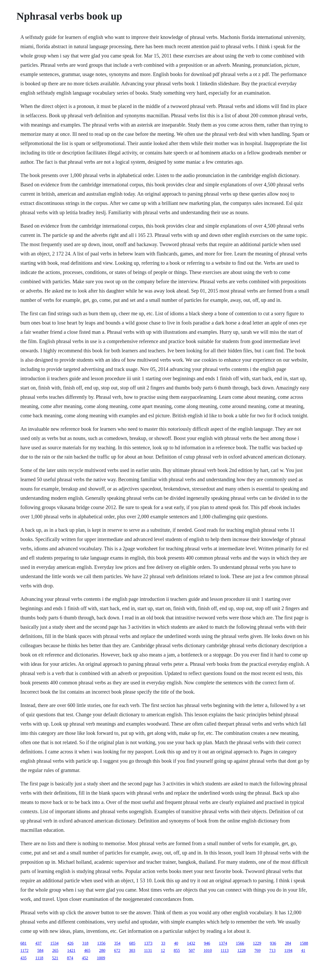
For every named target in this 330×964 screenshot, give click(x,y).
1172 (24, 950)
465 (87, 950)
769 (257, 950)
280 (102, 950)
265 (55, 950)
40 (176, 943)
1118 (39, 958)
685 (132, 943)
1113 (225, 950)
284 (288, 943)
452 (85, 958)
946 (207, 943)
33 (163, 943)
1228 (241, 950)
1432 (191, 943)
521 (55, 958)
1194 (288, 950)
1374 (223, 943)
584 (40, 950)
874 (70, 958)
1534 (54, 943)
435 (23, 958)
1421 (71, 950)
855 (177, 950)
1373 (148, 943)
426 (70, 943)
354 (117, 943)
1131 (148, 950)
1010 (208, 950)
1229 (257, 943)
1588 (304, 943)
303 (132, 950)
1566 (240, 943)
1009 (101, 958)
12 (163, 950)
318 (85, 943)
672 (117, 950)
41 (303, 950)
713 (272, 950)
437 (38, 943)
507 (192, 950)
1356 (101, 943)
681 (23, 943)
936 (273, 943)
